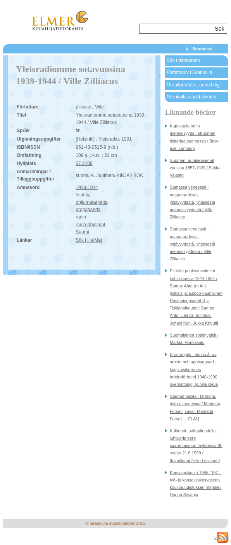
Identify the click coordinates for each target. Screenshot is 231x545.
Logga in (221, 537)
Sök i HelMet (89, 240)
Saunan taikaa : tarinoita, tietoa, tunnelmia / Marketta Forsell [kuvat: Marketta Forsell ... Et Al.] (195, 407)
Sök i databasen (183, 60)
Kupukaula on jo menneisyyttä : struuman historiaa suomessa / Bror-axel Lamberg (194, 137)
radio (81, 217)
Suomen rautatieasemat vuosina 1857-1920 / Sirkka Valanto (195, 167)
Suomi (82, 232)
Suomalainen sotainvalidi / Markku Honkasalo (194, 339)
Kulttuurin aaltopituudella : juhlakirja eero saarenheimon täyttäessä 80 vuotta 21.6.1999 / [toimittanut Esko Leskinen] (196, 445)
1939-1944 (87, 187)
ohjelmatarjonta (91, 202)
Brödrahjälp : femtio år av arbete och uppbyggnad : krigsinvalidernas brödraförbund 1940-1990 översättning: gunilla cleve (194, 369)
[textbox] (176, 28)
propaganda (88, 209)
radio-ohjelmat (90, 224)
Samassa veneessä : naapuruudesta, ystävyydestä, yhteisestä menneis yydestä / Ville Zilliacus (192, 202)
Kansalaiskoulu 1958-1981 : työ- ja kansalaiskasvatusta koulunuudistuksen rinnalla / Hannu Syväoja (195, 483)
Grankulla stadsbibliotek (191, 97)
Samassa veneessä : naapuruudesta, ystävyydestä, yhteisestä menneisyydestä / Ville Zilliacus (192, 244)
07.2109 (84, 163)
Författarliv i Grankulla (189, 72)
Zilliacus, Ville (89, 107)
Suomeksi (202, 48)
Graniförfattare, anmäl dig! (194, 85)
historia (83, 195)
